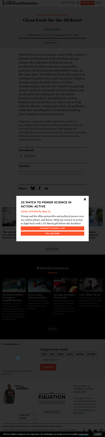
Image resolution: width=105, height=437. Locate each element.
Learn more (83, 434)
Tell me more (52, 234)
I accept (97, 434)
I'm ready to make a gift (52, 228)
